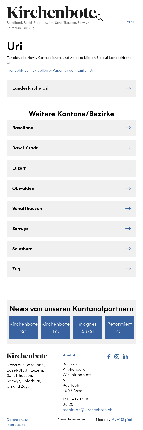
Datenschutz (17, 419)
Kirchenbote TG (55, 328)
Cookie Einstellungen (71, 419)
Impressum (16, 424)
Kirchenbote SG (23, 328)
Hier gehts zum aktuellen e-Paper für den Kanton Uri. (51, 70)
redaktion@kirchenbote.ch (87, 409)
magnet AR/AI (87, 328)
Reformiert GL (119, 328)
